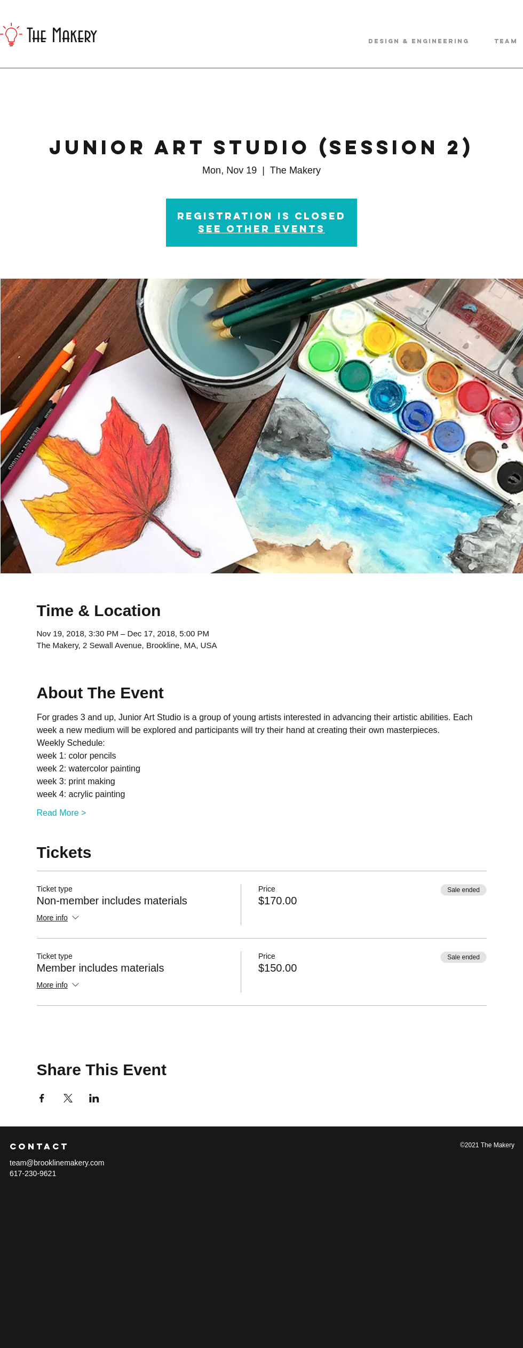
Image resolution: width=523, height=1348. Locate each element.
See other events (261, 229)
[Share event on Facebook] (42, 1098)
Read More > (61, 812)
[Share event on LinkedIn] (94, 1098)
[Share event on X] (68, 1098)
